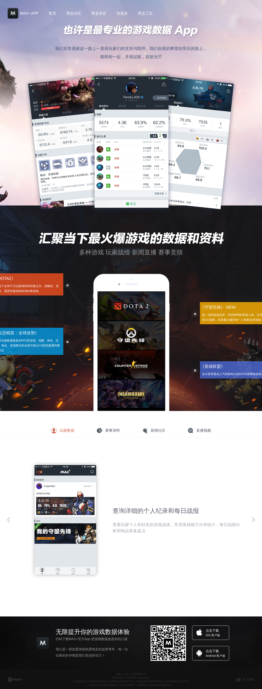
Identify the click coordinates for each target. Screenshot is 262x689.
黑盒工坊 (145, 13)
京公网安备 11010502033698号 (90, 681)
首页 (52, 13)
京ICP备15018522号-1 (122, 681)
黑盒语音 (98, 13)
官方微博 (245, 679)
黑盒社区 (73, 13)
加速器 (122, 13)
